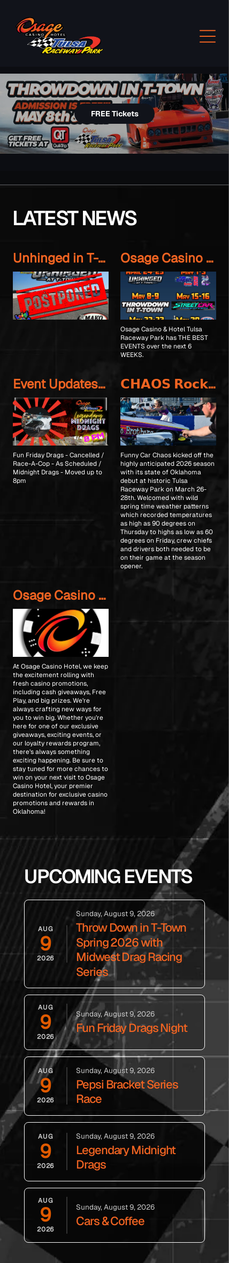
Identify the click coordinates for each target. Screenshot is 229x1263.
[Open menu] (208, 36)
